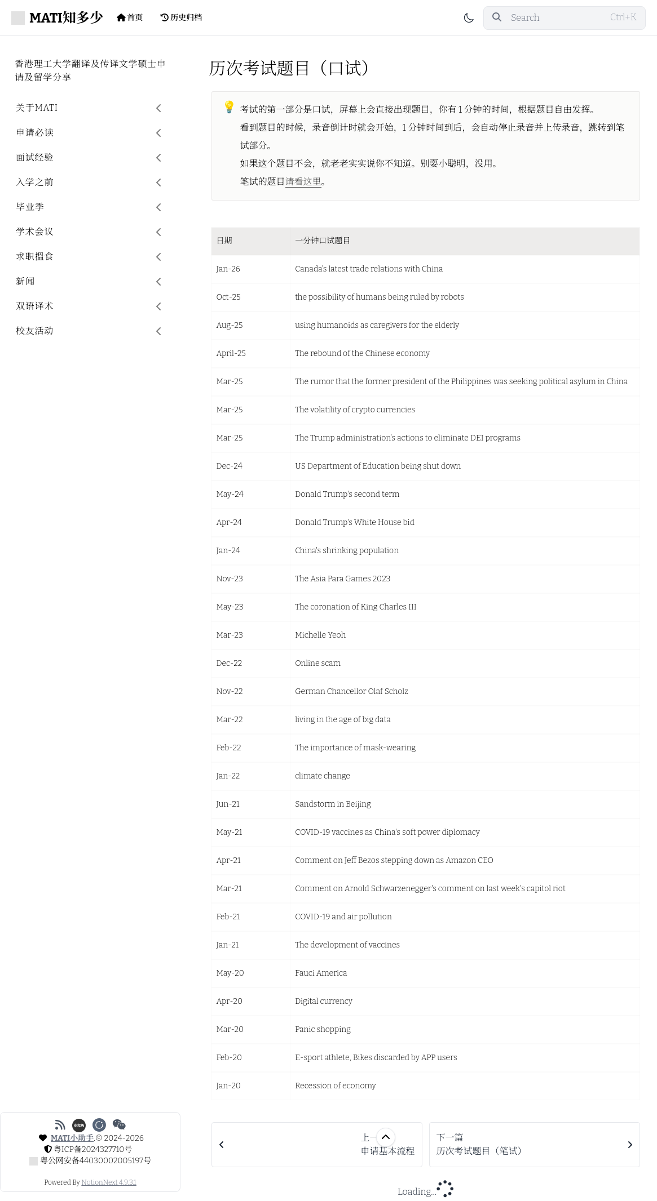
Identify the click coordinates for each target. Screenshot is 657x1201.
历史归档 (181, 18)
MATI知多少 (57, 18)
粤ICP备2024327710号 (93, 1149)
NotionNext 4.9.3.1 (108, 1182)
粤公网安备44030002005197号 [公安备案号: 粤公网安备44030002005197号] (95, 1161)
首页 (130, 18)
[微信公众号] (119, 1125)
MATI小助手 (72, 1138)
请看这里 (303, 181)
